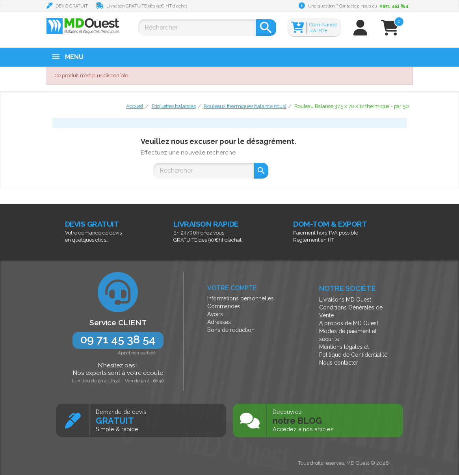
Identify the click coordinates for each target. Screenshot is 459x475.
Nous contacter (338, 363)
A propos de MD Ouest (348, 323)
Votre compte (232, 288)
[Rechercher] (196, 27)
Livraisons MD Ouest (345, 299)
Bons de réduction (231, 330)
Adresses (219, 322)
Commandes (223, 306)
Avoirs (215, 314)
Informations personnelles (240, 298)
